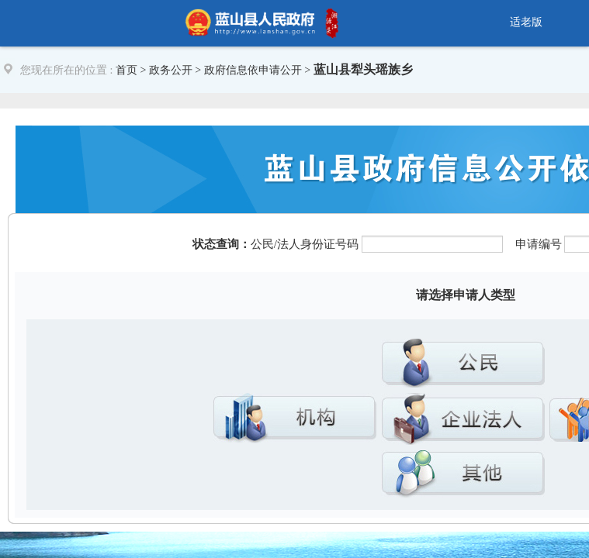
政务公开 (170, 70)
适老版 (526, 22)
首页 (126, 70)
